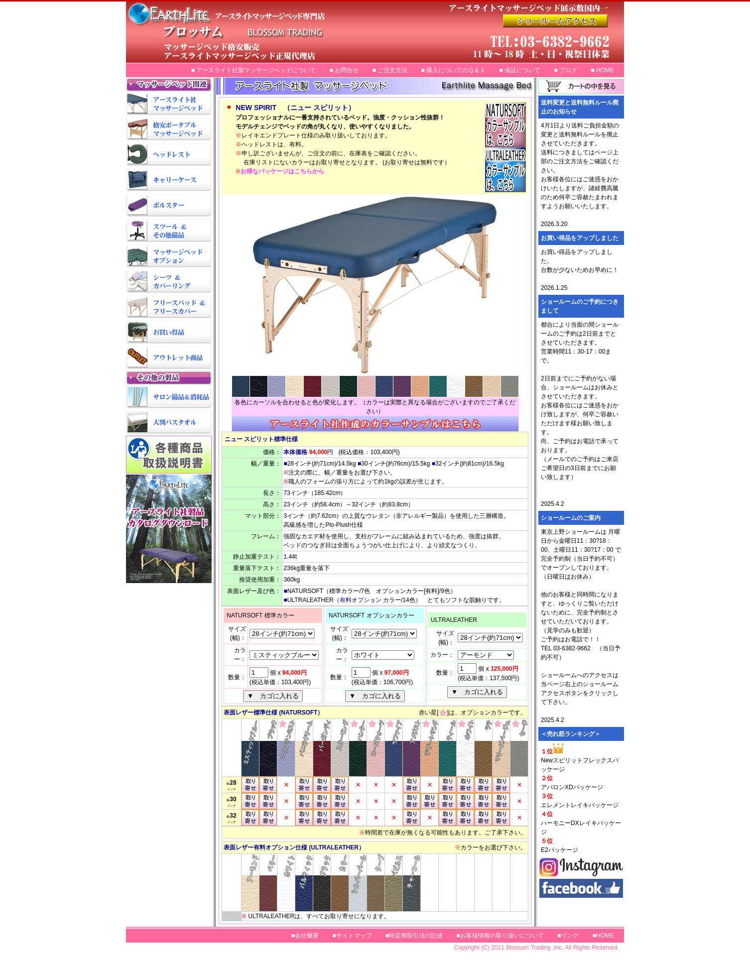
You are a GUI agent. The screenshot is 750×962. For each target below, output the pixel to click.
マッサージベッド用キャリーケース (169, 180)
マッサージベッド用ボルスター (169, 206)
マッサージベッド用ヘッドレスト (169, 155)
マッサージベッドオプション (169, 256)
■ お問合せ (344, 70)
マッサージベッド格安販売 (563, 20)
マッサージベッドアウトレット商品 (169, 358)
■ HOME (602, 70)
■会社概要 (305, 935)
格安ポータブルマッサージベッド (169, 129)
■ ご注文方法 (390, 70)
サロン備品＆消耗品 (169, 397)
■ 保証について (520, 70)
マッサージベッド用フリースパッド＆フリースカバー (169, 307)
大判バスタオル (169, 423)
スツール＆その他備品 (169, 231)
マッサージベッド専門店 (314, 32)
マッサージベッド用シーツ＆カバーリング (169, 282)
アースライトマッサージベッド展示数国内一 (563, 45)
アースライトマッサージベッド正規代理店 (563, 7)
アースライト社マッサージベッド (169, 104)
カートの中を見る (581, 86)
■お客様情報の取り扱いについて (500, 935)
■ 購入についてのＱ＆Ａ (453, 70)
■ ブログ (565, 70)
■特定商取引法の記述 (414, 935)
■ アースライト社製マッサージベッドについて (253, 70)
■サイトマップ (352, 935)
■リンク (568, 935)
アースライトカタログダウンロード (169, 533)
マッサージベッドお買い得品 (169, 333)
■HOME (603, 935)
